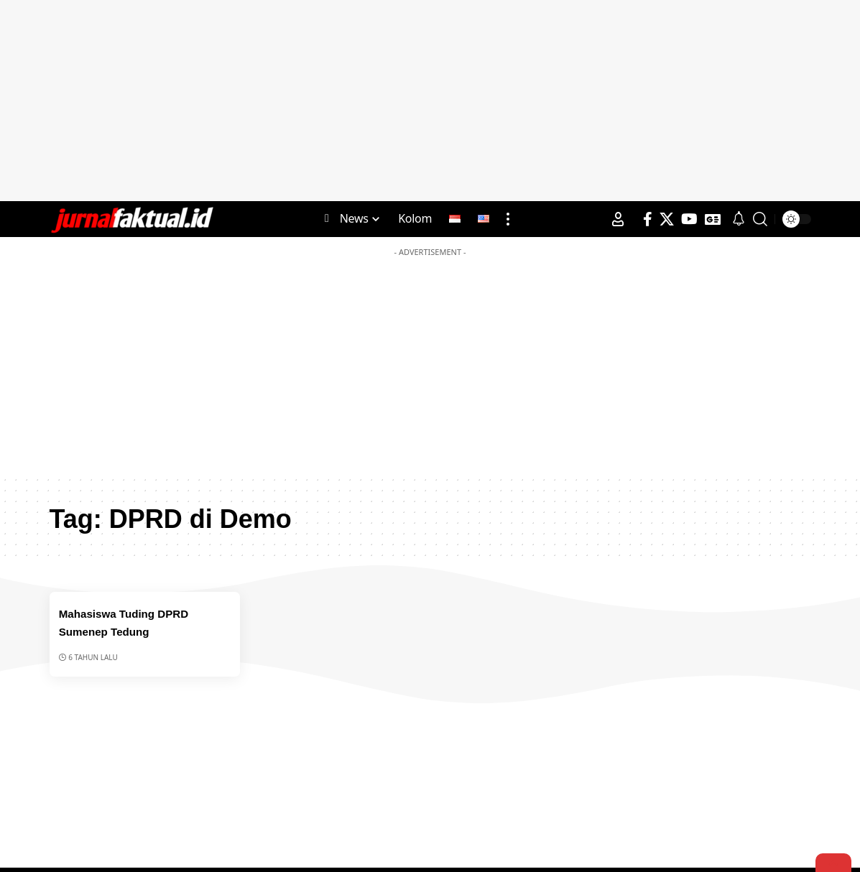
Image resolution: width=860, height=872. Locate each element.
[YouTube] (689, 219)
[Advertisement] (430, 100)
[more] (508, 219)
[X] (667, 219)
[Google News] (712, 219)
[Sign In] (618, 219)
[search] (760, 219)
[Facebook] (647, 219)
